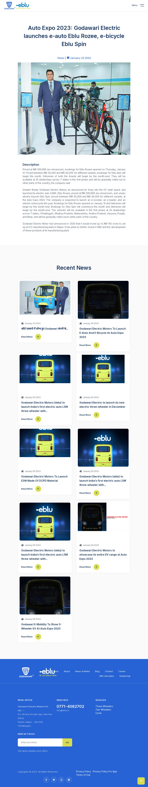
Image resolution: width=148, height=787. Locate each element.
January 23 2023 (30, 323)
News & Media (82, 671)
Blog (97, 671)
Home (55, 671)
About (67, 671)
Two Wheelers (103, 709)
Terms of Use (83, 774)
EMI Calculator (106, 676)
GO (67, 742)
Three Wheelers (104, 706)
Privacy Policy (83, 771)
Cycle (98, 713)
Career (122, 671)
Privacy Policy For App (105, 771)
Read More (31, 336)
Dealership (125, 676)
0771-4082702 (70, 706)
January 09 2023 (89, 323)
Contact (109, 671)
